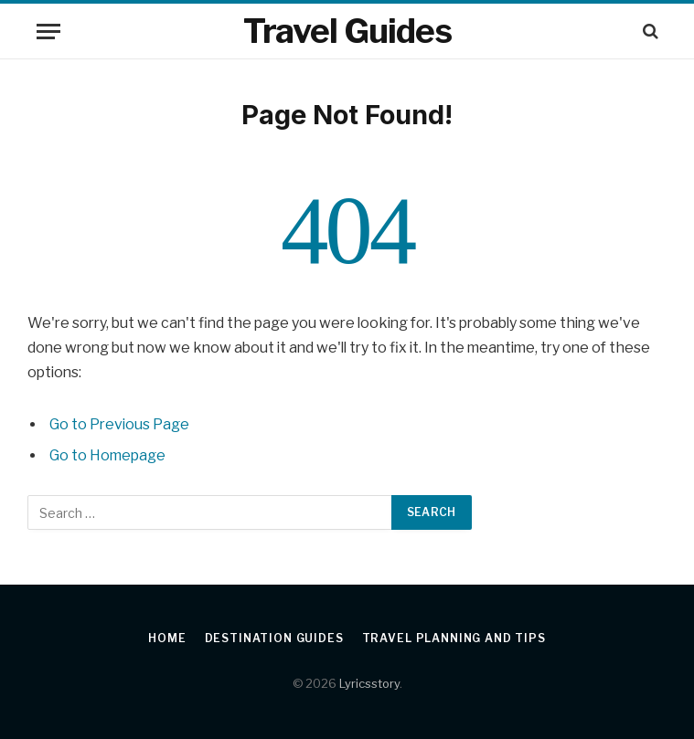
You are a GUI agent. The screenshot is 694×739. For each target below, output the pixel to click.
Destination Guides (274, 638)
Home (167, 638)
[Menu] (48, 31)
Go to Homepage (107, 455)
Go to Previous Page (119, 424)
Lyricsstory (369, 683)
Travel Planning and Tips (454, 638)
